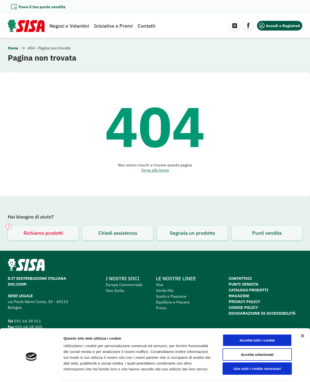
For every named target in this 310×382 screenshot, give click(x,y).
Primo (161, 307)
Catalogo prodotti (248, 290)
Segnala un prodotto (192, 233)
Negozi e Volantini (69, 26)
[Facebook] (248, 26)
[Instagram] (235, 26)
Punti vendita (267, 233)
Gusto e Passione (171, 296)
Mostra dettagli (255, 372)
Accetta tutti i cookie (257, 323)
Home (13, 48)
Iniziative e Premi (113, 26)
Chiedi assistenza (117, 233)
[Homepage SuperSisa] (26, 266)
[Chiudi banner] (302, 318)
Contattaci (240, 278)
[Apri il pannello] (38, 7)
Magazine (239, 295)
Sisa (159, 284)
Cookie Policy (243, 307)
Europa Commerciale (124, 284)
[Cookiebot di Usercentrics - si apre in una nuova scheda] (31, 372)
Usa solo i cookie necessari (257, 351)
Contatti (146, 26)
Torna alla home (155, 170)
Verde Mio (165, 290)
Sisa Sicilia (115, 290)
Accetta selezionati (257, 337)
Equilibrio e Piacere (173, 302)
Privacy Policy (244, 301)
